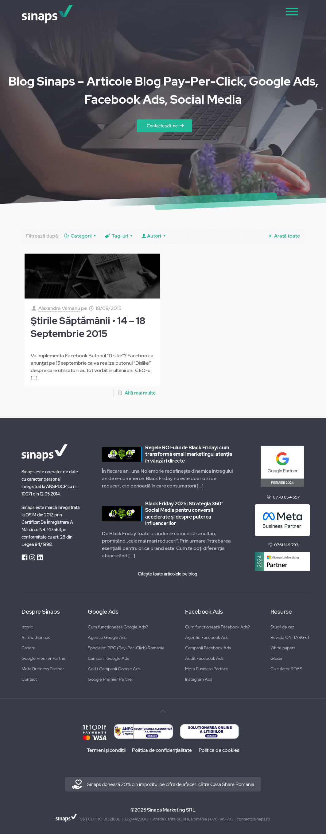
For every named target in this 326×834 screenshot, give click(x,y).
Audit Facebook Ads (204, 658)
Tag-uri (119, 236)
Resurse (281, 611)
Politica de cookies (219, 750)
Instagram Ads (198, 679)
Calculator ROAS (286, 669)
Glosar (276, 658)
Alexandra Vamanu (59, 308)
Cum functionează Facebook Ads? (217, 627)
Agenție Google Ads (107, 637)
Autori (154, 236)
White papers (282, 648)
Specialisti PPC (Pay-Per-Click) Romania (126, 648)
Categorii (80, 236)
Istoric (27, 627)
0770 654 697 (286, 497)
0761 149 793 (286, 544)
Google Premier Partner (44, 658)
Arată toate (283, 236)
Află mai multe (140, 393)
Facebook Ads (204, 611)
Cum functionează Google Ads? (118, 627)
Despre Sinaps (40, 611)
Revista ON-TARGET (290, 637)
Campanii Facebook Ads (208, 648)
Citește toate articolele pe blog (167, 574)
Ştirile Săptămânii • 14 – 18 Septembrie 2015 (88, 327)
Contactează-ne (162, 126)
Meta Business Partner (42, 669)
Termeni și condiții (105, 750)
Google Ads (103, 611)
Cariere (28, 648)
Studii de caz (282, 627)
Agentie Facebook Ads (206, 637)
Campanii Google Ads (108, 658)
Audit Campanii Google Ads (114, 669)
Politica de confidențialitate (162, 750)
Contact (29, 679)
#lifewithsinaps (35, 637)
